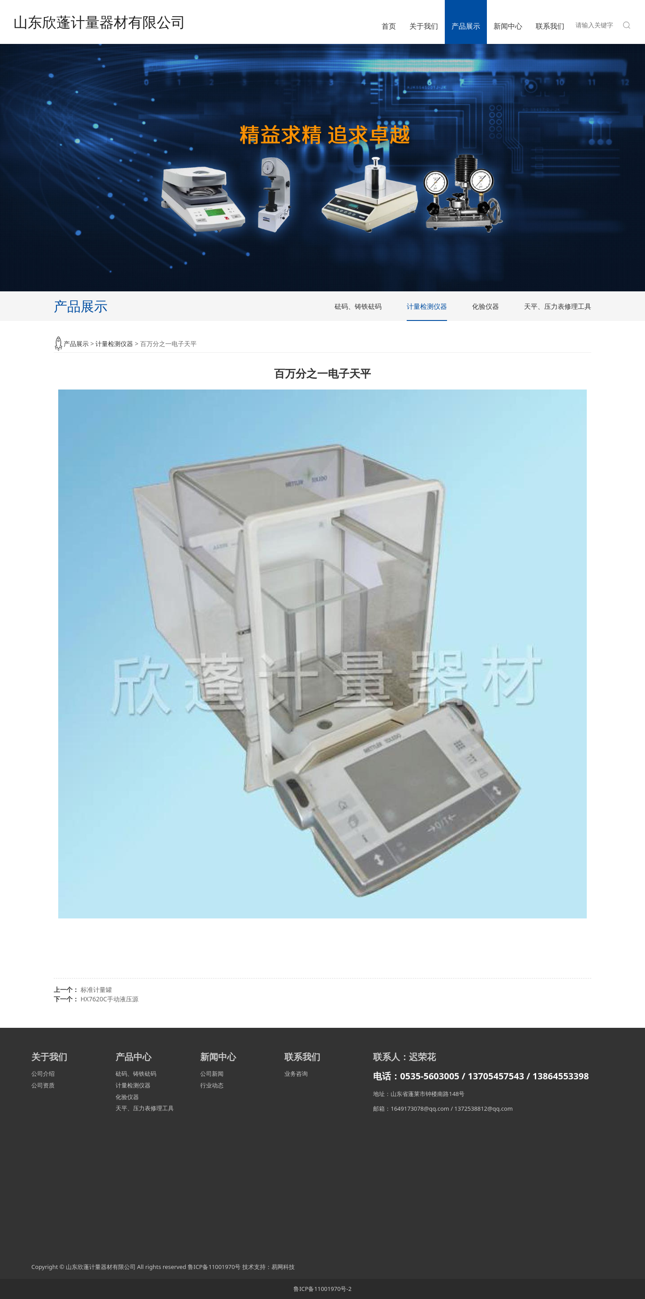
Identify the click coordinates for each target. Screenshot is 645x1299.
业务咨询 (296, 1074)
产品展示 (466, 26)
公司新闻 (212, 1074)
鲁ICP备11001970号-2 (322, 1289)
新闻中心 (508, 26)
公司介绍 (43, 1074)
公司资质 (43, 1085)
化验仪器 (485, 306)
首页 (389, 26)
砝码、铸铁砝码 (358, 306)
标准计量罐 (96, 989)
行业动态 (212, 1085)
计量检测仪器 (427, 306)
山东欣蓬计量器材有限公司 (99, 21)
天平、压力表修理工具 (557, 306)
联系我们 (550, 26)
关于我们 (423, 26)
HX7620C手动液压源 (109, 999)
